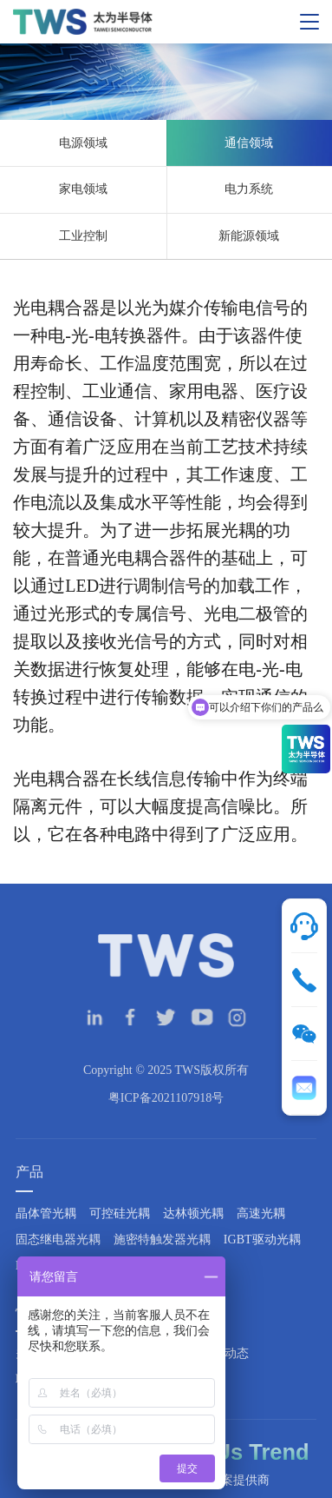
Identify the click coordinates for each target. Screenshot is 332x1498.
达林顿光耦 (193, 1229)
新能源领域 (248, 235)
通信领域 (249, 142)
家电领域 (83, 189)
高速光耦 (261, 1229)
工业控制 (83, 235)
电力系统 (249, 189)
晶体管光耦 (46, 1229)
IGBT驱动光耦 (262, 1256)
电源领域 (83, 142)
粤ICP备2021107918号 (166, 1114)
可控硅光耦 (119, 1229)
